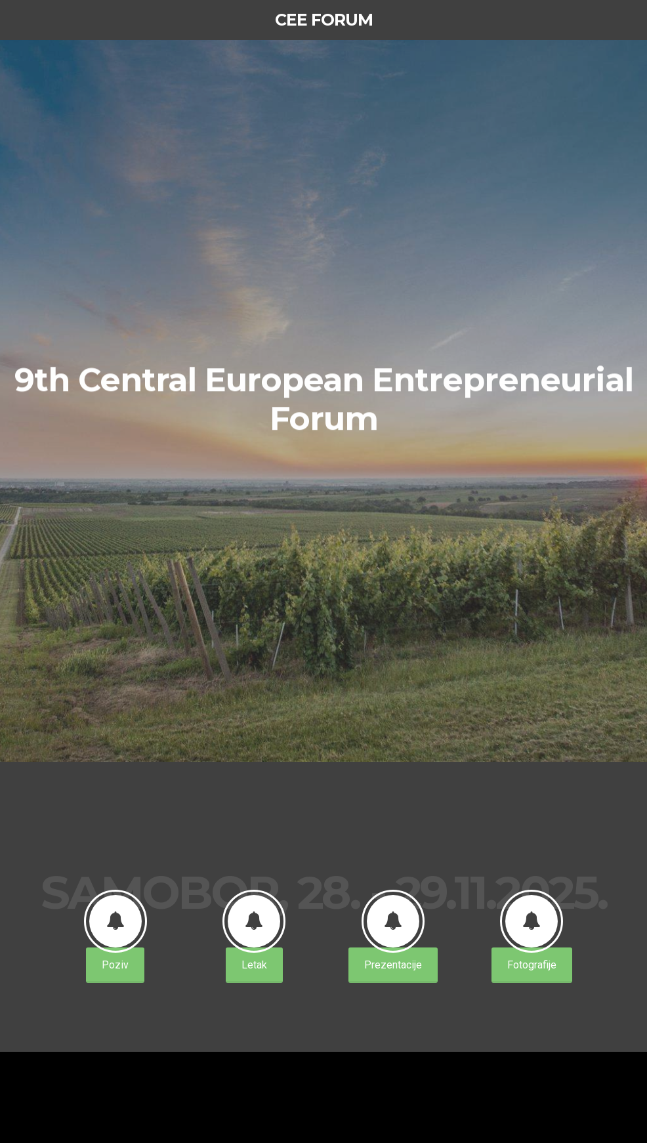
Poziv (115, 965)
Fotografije (531, 965)
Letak (254, 965)
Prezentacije (393, 965)
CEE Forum (324, 20)
